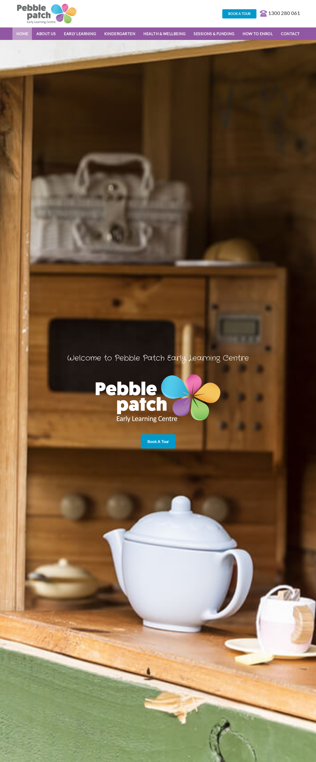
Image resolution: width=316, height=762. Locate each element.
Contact (290, 33)
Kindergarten (119, 33)
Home (22, 33)
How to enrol (257, 33)
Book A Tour (158, 441)
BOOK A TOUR (239, 14)
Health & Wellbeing (164, 33)
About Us (46, 33)
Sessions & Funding (214, 33)
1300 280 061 (280, 13)
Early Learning (80, 33)
